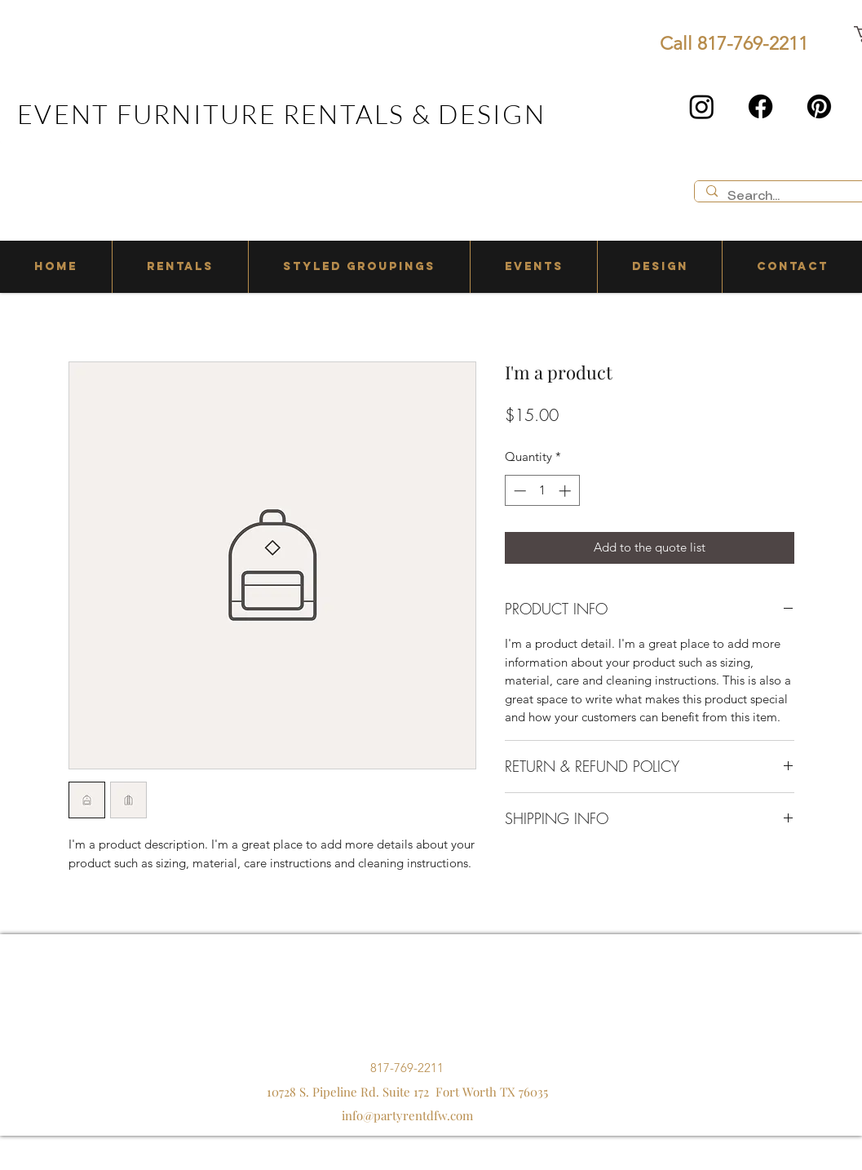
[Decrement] (518, 491)
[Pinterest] (819, 106)
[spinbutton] (541, 491)
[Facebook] (760, 106)
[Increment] (566, 491)
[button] (180, 267)
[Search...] (789, 197)
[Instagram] (702, 106)
